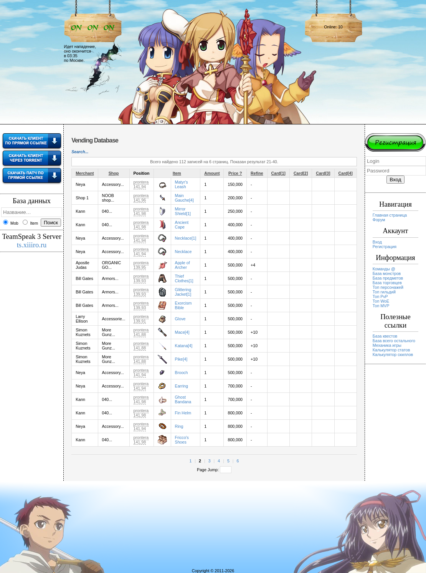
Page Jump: (214, 469)
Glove (180, 318)
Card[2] (301, 173)
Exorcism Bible (183, 305)
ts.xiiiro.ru (32, 245)
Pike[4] (181, 359)
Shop (114, 173)
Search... (79, 151)
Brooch (181, 372)
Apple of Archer (182, 265)
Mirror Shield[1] (183, 211)
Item (177, 173)
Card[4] (345, 173)
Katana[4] (184, 345)
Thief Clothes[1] (184, 278)
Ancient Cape (182, 224)
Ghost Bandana (183, 399)
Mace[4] (182, 332)
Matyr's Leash (181, 184)
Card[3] (323, 173)
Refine (257, 173)
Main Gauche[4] (184, 197)
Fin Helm (183, 413)
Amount (212, 173)
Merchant (85, 173)
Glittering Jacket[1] (183, 291)
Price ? (235, 173)
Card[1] (278, 173)
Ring (179, 426)
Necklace (183, 251)
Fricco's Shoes (182, 439)
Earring (181, 386)
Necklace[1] (185, 238)
